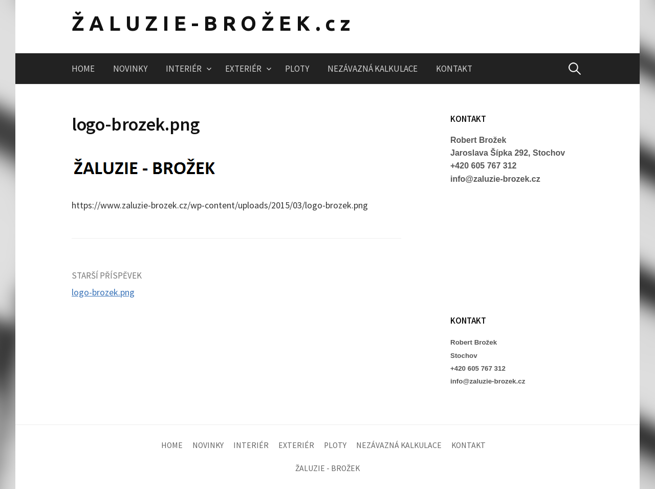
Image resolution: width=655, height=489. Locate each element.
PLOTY (297, 68)
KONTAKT (454, 68)
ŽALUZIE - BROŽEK (327, 468)
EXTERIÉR (243, 68)
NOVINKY (130, 68)
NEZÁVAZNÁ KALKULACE (373, 68)
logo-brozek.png (103, 292)
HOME (83, 68)
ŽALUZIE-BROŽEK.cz (213, 23)
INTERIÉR (184, 68)
